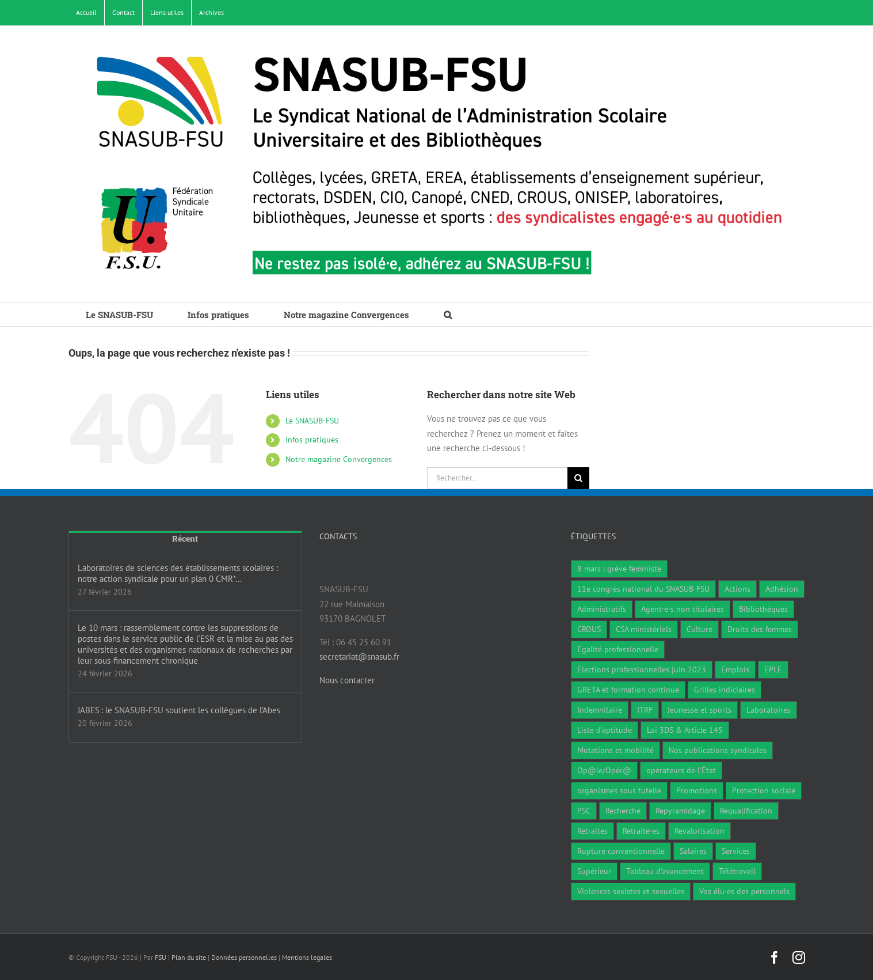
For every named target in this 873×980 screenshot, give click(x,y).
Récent (185, 538)
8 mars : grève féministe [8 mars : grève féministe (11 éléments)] (619, 568)
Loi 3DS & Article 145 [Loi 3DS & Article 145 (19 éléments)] (685, 730)
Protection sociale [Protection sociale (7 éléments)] (763, 790)
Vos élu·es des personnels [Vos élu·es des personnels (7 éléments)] (744, 891)
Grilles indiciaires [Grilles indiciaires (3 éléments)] (724, 689)
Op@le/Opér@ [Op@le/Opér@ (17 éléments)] (604, 770)
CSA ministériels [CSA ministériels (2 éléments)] (644, 629)
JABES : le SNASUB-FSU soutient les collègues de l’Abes (179, 710)
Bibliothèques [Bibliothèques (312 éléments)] (763, 609)
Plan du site (188, 957)
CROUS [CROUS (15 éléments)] (589, 629)
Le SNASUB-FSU (312, 420)
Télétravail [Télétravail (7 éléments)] (737, 871)
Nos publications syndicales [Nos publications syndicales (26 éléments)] (718, 750)
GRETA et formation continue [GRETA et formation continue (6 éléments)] (628, 689)
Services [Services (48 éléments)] (736, 851)
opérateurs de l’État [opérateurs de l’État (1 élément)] (681, 770)
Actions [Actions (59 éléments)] (737, 589)
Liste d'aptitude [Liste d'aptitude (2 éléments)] (604, 730)
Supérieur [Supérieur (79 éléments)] (594, 871)
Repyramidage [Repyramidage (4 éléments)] (680, 810)
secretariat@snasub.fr (359, 656)
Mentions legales (307, 957)
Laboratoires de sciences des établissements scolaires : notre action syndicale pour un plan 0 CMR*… (178, 573)
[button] (447, 314)
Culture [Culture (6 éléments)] (699, 629)
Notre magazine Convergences (338, 459)
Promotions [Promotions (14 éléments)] (696, 790)
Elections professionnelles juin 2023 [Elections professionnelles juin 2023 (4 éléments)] (641, 669)
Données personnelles (244, 957)
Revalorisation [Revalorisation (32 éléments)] (699, 831)
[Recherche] (578, 478)
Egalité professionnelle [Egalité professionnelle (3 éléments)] (617, 649)
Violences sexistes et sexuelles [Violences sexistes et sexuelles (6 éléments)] (630, 891)
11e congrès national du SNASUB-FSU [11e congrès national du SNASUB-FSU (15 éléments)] (643, 589)
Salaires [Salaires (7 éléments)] (693, 851)
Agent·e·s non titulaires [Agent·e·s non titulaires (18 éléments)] (682, 609)
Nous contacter (347, 680)
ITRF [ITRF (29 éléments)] (645, 710)
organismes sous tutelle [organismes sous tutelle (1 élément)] (619, 790)
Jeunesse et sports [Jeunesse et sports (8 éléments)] (699, 710)
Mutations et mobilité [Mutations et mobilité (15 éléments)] (615, 750)
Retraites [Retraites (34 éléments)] (592, 831)
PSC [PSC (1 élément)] (583, 810)
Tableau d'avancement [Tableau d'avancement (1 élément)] (665, 871)
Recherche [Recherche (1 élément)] (623, 810)
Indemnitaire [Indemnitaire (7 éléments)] (599, 710)
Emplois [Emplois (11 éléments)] (735, 669)
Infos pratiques (311, 439)
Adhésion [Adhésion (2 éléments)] (781, 589)
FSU (160, 957)
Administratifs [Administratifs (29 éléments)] (601, 609)
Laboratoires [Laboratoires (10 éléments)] (768, 710)
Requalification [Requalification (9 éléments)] (746, 810)
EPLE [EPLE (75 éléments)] (773, 669)
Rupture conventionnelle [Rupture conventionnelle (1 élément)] (621, 851)
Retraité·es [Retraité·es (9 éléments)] (641, 831)
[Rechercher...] (497, 478)
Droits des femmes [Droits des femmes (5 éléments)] (759, 629)
